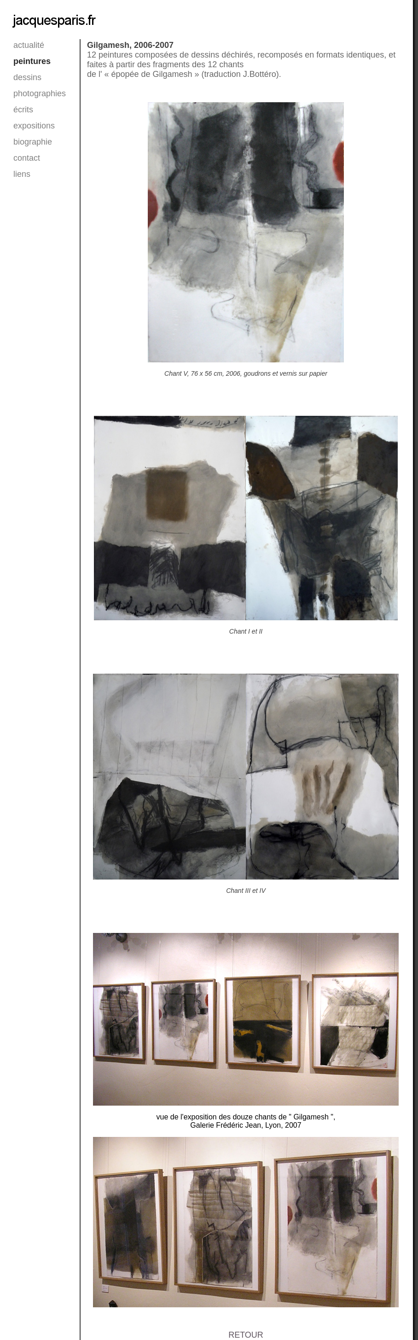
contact (24, 158)
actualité (24, 45)
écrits (23, 109)
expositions (24, 125)
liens (21, 174)
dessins (24, 77)
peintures (24, 61)
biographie (24, 141)
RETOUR (245, 1335)
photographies (24, 93)
